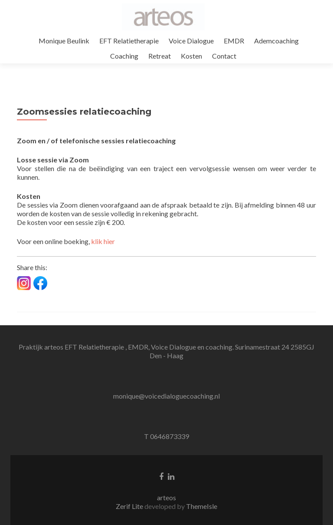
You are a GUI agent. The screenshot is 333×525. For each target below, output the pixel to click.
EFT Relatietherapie (129, 40)
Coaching (124, 56)
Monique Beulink (64, 40)
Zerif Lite (130, 506)
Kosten (191, 56)
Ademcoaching (276, 40)
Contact (224, 56)
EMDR (234, 40)
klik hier (103, 241)
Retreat (159, 56)
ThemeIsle (201, 506)
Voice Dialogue (191, 40)
